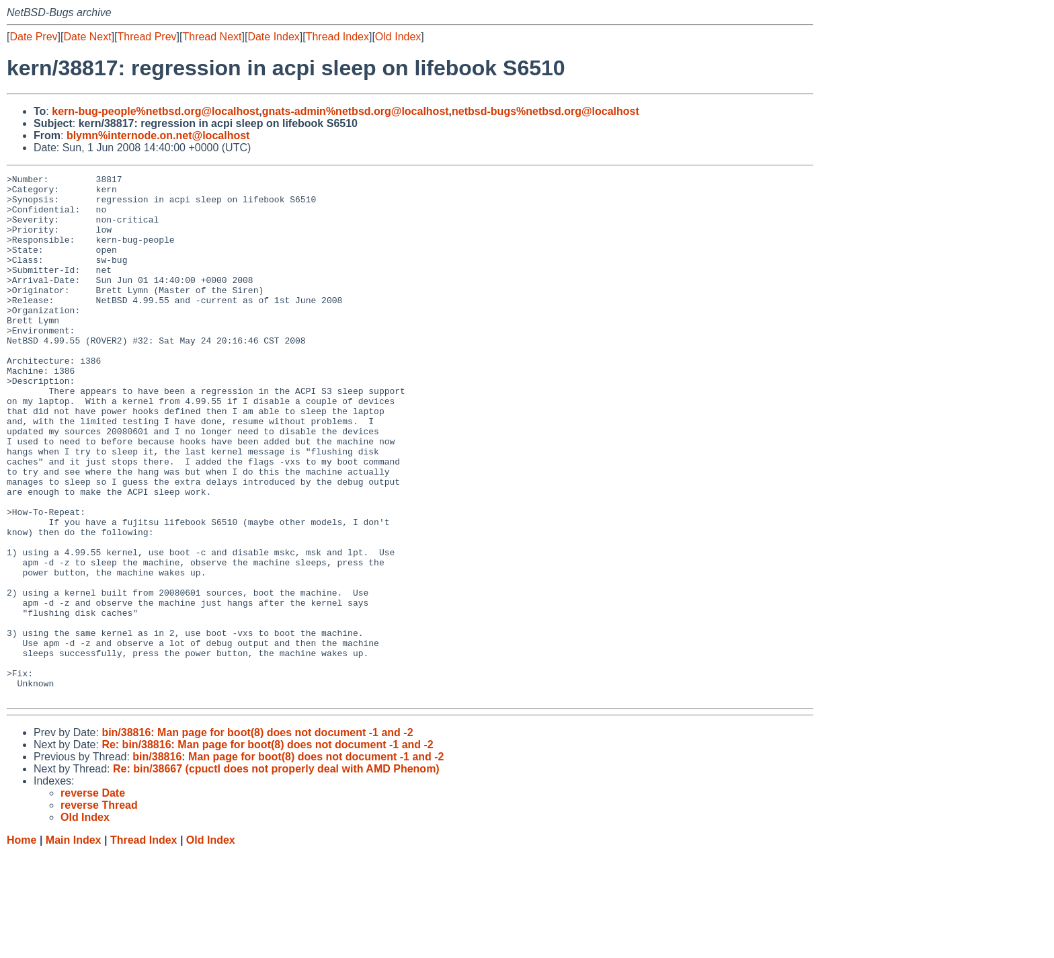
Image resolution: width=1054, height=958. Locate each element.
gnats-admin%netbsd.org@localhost (355, 111)
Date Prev (33, 36)
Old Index (398, 36)
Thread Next (211, 36)
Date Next (87, 36)
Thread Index (337, 36)
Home (21, 945)
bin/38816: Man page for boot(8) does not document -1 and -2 (257, 837)
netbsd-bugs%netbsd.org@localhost (545, 111)
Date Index (273, 36)
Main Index (74, 945)
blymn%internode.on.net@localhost (158, 135)
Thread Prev (147, 36)
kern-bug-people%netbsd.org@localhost (155, 111)
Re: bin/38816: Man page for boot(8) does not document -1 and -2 (267, 849)
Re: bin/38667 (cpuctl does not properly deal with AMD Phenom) (276, 873)
